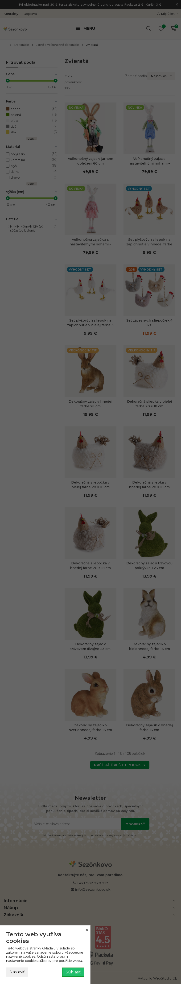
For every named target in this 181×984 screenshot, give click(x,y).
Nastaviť (17, 972)
